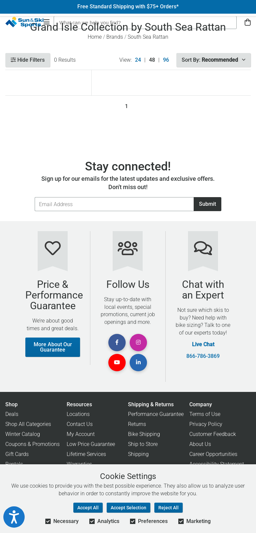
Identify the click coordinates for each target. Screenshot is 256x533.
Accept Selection (128, 507)
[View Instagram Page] (138, 342)
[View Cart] (248, 22)
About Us (200, 444)
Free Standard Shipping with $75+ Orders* (128, 6)
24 (138, 60)
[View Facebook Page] (117, 342)
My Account (81, 434)
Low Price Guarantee (91, 444)
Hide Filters (28, 60)
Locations (78, 414)
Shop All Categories (28, 424)
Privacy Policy (205, 424)
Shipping (138, 454)
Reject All (168, 507)
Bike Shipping (144, 434)
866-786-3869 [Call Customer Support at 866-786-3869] (203, 356)
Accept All (88, 507)
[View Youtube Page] (117, 362)
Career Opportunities (213, 454)
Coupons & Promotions (32, 444)
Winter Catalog (22, 434)
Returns (137, 424)
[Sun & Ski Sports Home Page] (24, 22)
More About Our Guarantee (53, 347)
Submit (207, 204)
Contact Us (80, 424)
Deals (11, 414)
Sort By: (213, 60)
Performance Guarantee (156, 414)
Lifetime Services (86, 454)
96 (166, 60)
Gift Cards (17, 454)
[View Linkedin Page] (138, 362)
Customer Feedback (212, 434)
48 (152, 60)
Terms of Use (204, 414)
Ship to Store (143, 444)
